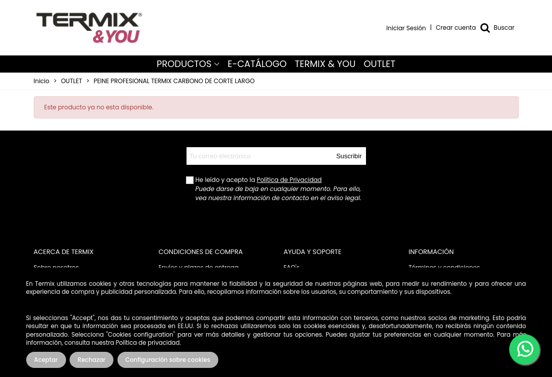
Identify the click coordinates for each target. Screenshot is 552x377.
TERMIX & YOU (325, 63)
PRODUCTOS (184, 63)
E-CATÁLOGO (257, 63)
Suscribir (349, 156)
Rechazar (91, 360)
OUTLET (379, 63)
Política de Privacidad (289, 179)
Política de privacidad (148, 343)
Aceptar (46, 360)
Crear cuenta (456, 27)
